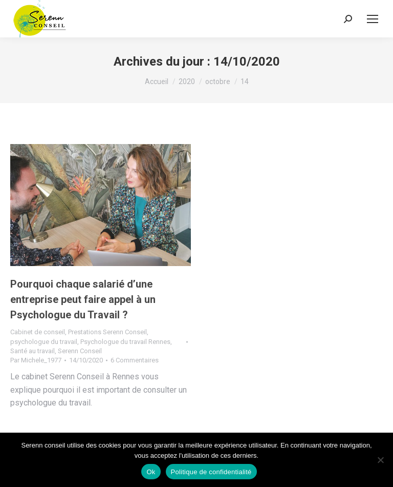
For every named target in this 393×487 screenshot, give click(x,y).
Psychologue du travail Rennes (125, 342)
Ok (150, 472)
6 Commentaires (135, 360)
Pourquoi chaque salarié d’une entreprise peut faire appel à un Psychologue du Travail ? (83, 299)
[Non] (380, 460)
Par (35, 360)
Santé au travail (32, 351)
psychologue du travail (43, 342)
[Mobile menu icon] (372, 19)
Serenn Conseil (80, 351)
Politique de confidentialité (211, 472)
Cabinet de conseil (37, 332)
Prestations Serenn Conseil (107, 332)
